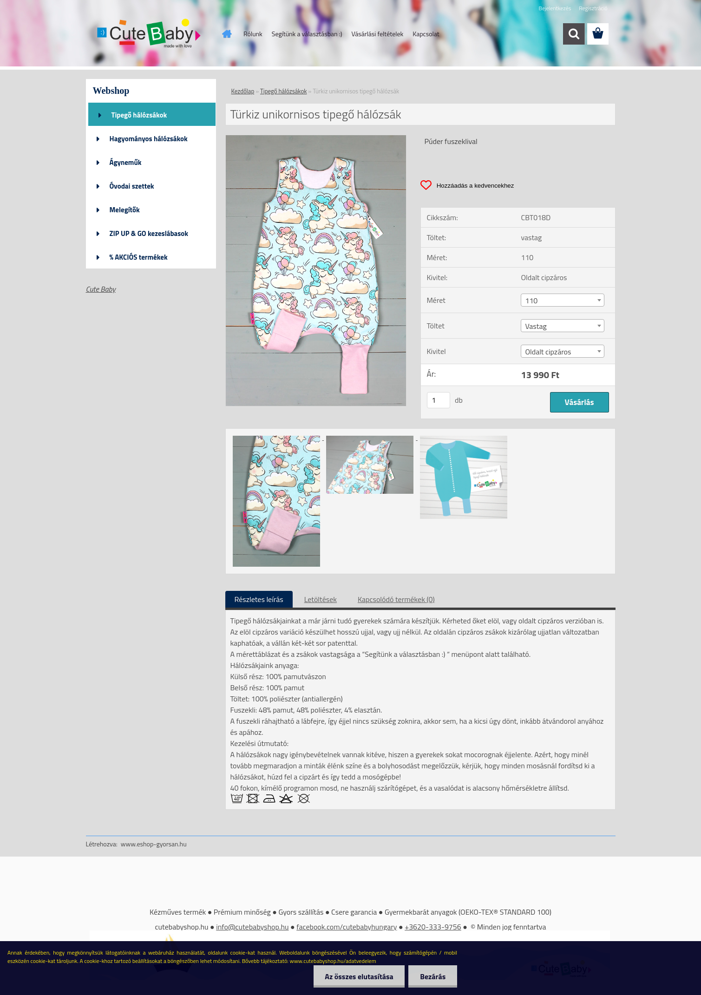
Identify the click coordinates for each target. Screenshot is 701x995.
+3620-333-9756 (433, 926)
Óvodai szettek (132, 186)
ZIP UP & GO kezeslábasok (149, 233)
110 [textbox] (531, 300)
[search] (573, 34)
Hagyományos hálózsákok (149, 138)
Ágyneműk (126, 162)
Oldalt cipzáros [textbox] (548, 351)
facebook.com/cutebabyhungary (346, 926)
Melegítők (125, 209)
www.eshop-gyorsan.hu (154, 844)
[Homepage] (225, 34)
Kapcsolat (426, 34)
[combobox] (562, 300)
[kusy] (438, 400)
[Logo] (150, 34)
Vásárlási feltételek (377, 34)
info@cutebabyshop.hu (252, 926)
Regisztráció (593, 8)
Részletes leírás (259, 599)
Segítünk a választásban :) (307, 34)
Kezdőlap (243, 91)
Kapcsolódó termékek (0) (396, 599)
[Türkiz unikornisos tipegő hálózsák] (316, 138)
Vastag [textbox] (535, 326)
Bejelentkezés (555, 8)
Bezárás (432, 976)
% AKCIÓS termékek (139, 257)
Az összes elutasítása (359, 976)
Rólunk (252, 34)
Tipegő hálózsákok (139, 115)
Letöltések (320, 599)
